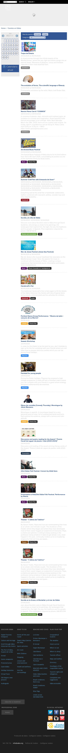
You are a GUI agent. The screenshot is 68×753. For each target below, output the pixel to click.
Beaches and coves (40, 629)
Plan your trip (56, 629)
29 (5, 57)
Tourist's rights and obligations (56, 673)
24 (10, 53)
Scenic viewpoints (7, 659)
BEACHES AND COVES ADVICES (40, 669)
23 (7, 53)
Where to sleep (55, 651)
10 (10, 45)
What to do (22, 629)
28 (3, 57)
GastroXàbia (5, 667)
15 (5, 49)
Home (3, 28)
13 (17, 45)
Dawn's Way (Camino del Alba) (24, 641)
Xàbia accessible (55, 683)
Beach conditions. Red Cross (39, 681)
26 (15, 53)
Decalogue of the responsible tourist (56, 667)
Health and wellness (24, 667)
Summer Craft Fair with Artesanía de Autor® (38, 180)
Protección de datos (21, 736)
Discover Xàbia (7, 629)
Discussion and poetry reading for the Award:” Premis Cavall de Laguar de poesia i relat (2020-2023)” (41, 440)
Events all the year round (23, 636)
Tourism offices (55, 655)
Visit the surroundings (21, 671)
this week (37, 34)
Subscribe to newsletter (13, 702)
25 (12, 53)
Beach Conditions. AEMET (39, 686)
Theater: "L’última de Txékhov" (33, 520)
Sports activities (22, 646)
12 (15, 45)
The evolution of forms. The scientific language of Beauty (42, 85)
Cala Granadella (38, 665)
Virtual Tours (5, 674)
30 (7, 57)
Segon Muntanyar (39, 648)
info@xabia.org (18, 743)
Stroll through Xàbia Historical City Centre (8, 645)
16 (7, 49)
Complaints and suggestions (55, 679)
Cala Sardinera (38, 655)
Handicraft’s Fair (27, 286)
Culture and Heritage (8, 640)
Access (7, 712)
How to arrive (54, 644)
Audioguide (5, 683)
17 (10, 49)
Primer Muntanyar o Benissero (40, 639)
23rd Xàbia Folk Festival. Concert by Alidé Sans (39, 471)
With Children (21, 653)
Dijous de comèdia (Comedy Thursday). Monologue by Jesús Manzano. (41, 406)
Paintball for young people (31, 373)
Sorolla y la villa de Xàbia (30, 218)
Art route (20, 650)
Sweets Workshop (28, 341)
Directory (53, 662)
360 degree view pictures (6, 679)
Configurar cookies (35, 736)
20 (17, 49)
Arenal (3, 656)
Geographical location (54, 636)
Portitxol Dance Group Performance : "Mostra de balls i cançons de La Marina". (42, 317)
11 (12, 45)
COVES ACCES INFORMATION (38, 696)
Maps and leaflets (56, 659)
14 (3, 49)
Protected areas (6, 663)
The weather (54, 640)
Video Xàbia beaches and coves (40, 675)
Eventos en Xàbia (14, 28)
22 (5, 53)
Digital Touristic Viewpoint (6, 636)
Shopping (20, 657)
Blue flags (36, 691)
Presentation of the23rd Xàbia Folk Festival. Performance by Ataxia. (43, 495)
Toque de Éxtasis (27, 53)
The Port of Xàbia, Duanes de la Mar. (7, 651)
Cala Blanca (37, 651)
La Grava (36, 635)
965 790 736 (7, 743)
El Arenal (36, 644)
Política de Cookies (31, 743)
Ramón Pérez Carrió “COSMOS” (33, 111)
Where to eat (54, 648)
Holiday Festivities (7, 670)
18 (12, 49)
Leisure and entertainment (22, 662)
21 (3, 53)
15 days (45, 34)
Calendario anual (10, 68)
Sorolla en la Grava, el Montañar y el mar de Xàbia (40, 600)
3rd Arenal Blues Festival (30, 150)
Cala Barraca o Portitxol (38, 660)
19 (15, 49)
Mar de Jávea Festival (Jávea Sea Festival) (37, 252)
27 (17, 53)
